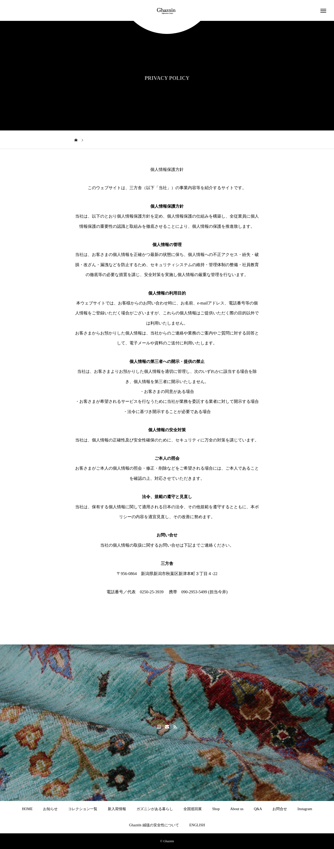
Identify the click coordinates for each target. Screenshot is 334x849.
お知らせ (50, 809)
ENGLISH (197, 825)
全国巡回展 (192, 809)
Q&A (258, 809)
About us (236, 809)
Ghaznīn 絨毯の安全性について (154, 825)
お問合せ (279, 809)
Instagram (304, 809)
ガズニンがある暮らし (154, 809)
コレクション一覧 (82, 809)
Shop (216, 809)
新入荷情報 (117, 809)
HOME (27, 809)
